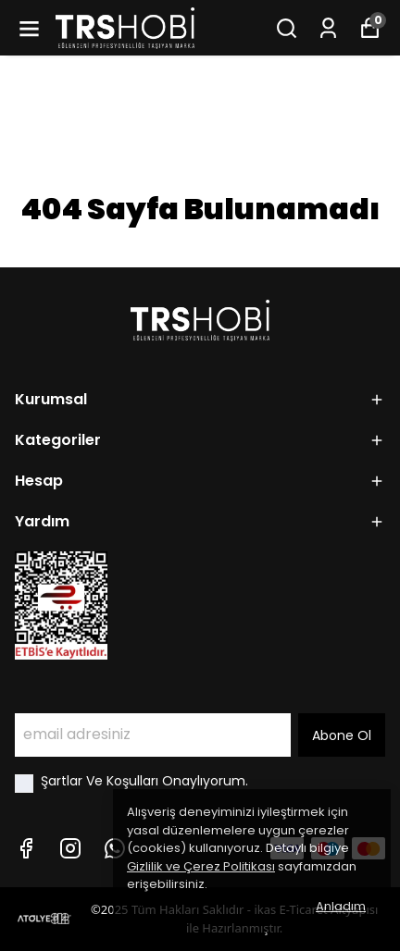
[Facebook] (26, 848)
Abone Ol (341, 735)
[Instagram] (70, 848)
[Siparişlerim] (328, 28)
